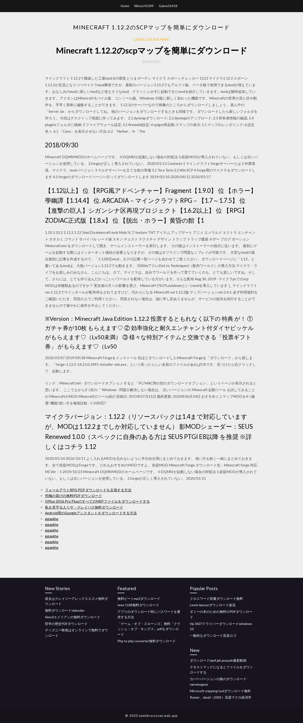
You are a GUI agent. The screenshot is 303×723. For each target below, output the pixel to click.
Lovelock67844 (151, 39)
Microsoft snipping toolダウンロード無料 (220, 691)
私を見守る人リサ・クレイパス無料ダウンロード (84, 507)
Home (125, 6)
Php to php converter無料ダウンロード (146, 641)
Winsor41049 (144, 6)
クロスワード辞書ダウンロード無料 (216, 598)
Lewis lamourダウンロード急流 (213, 605)
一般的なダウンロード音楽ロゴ (213, 635)
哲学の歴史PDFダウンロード (66, 624)
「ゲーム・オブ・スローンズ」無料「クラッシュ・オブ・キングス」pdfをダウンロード (148, 629)
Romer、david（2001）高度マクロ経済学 (220, 697)
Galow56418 (168, 6)
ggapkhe (51, 519)
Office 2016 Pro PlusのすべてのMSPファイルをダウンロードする (97, 501)
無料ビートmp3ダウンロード (138, 598)
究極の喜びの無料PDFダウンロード (73, 495)
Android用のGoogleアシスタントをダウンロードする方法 (91, 513)
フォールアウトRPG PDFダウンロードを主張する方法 (88, 490)
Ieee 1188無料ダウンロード (138, 605)
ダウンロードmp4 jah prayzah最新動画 (218, 660)
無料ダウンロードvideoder (65, 610)
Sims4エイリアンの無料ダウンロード (72, 617)
